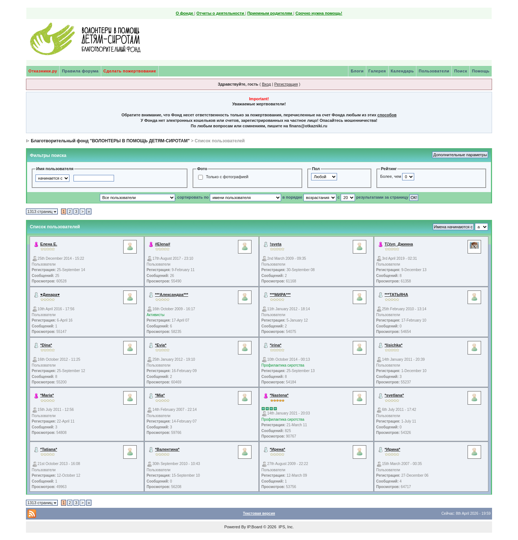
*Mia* (160, 395)
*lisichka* (393, 345)
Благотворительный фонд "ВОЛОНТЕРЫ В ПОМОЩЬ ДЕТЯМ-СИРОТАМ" (110, 140)
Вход (266, 84)
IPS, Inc (286, 527)
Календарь (402, 71)
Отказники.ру (43, 71)
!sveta (275, 244)
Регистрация (286, 84)
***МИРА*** (280, 294)
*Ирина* (392, 449)
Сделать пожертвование (129, 71)
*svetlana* (394, 395)
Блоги (357, 71)
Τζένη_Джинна (399, 244)
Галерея (377, 71)
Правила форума (80, 71)
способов (386, 115)
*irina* (275, 345)
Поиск (460, 71)
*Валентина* (167, 449)
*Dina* (46, 345)
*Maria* (47, 395)
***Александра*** (171, 294)
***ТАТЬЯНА (396, 294)
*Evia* (160, 345)
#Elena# (162, 244)
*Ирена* (277, 449)
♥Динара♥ (50, 294)
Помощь (480, 71)
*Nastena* (279, 395)
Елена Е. (48, 244)
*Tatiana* (48, 449)
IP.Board (254, 527)
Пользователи (434, 71)
